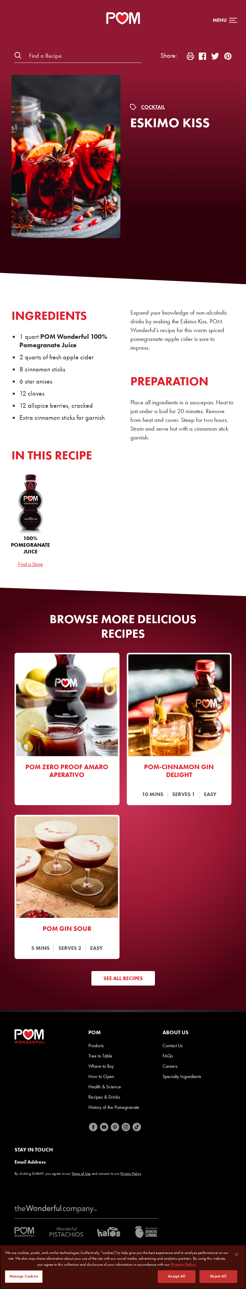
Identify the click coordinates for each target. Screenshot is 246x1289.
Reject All (218, 1276)
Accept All (176, 1276)
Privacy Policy (130, 1173)
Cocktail (153, 107)
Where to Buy (101, 1066)
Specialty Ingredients (181, 1076)
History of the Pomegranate (113, 1107)
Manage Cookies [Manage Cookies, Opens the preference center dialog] (23, 1276)
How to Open (101, 1076)
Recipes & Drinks (104, 1097)
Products (96, 1045)
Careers (170, 1066)
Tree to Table (100, 1056)
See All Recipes (123, 978)
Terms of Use (81, 1173)
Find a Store (30, 564)
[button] (225, 20)
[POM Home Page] (123, 18)
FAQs (167, 1056)
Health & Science (104, 1087)
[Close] (236, 1254)
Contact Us (172, 1045)
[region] (123, 1267)
